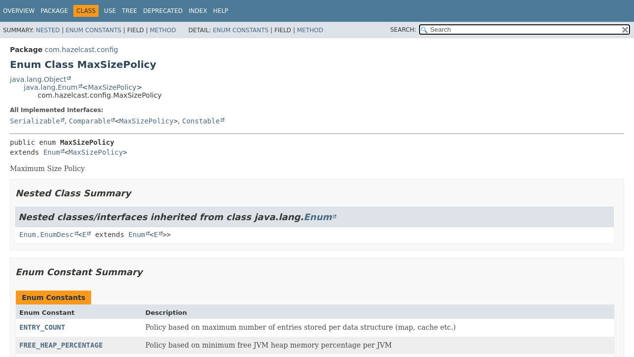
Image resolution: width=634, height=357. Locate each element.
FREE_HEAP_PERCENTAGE (61, 345)
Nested (47, 30)
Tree (129, 10)
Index (198, 10)
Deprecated (163, 10)
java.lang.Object (38, 79)
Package (54, 10)
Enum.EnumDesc (46, 234)
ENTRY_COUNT (42, 327)
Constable (201, 121)
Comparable (89, 121)
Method (163, 30)
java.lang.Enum (51, 87)
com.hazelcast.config (81, 50)
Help (220, 10)
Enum (51, 152)
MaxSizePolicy (112, 87)
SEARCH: (403, 29)
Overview (19, 10)
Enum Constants (93, 30)
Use (110, 10)
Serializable (35, 121)
